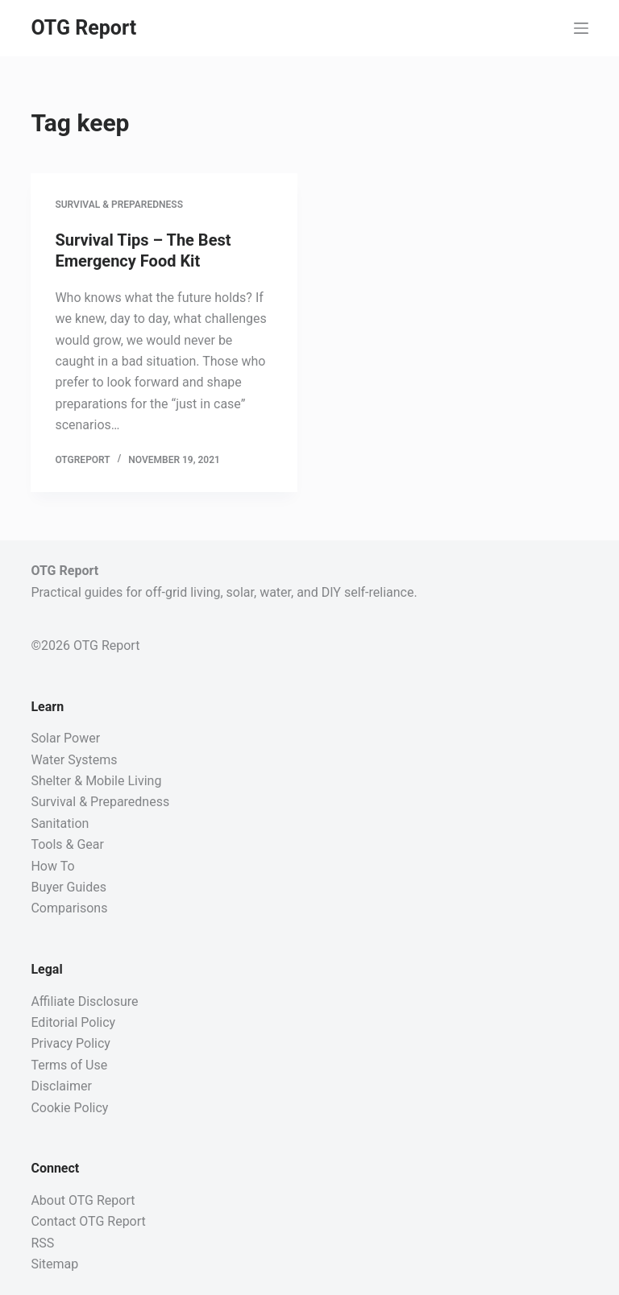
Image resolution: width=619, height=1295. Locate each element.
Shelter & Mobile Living (96, 780)
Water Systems (74, 759)
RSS (42, 1243)
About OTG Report (83, 1200)
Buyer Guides (68, 887)
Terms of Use (69, 1065)
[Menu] (581, 28)
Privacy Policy (70, 1043)
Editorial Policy (73, 1022)
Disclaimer (61, 1086)
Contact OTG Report (88, 1221)
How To (52, 866)
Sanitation (60, 823)
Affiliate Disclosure (84, 1001)
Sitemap (54, 1264)
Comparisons (69, 908)
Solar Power (65, 738)
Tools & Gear (67, 844)
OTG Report (83, 27)
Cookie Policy (69, 1107)
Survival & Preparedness (119, 204)
